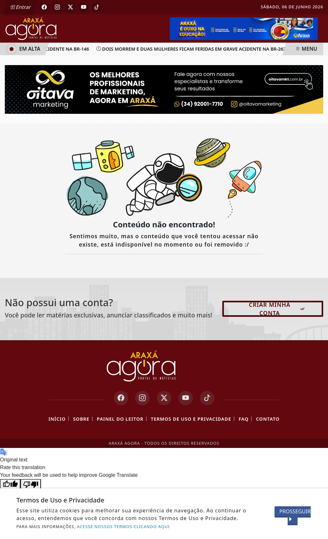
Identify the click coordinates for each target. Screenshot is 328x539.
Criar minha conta (277, 309)
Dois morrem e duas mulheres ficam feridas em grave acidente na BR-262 (192, 49)
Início (57, 419)
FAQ (244, 419)
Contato (268, 419)
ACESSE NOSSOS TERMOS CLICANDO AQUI (123, 526)
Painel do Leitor (120, 419)
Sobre (81, 419)
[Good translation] (10, 484)
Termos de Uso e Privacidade (191, 419)
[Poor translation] (30, 484)
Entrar (20, 7)
